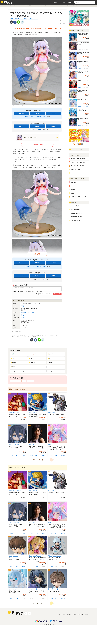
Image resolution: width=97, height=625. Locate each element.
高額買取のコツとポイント (77, 213)
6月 (42, 367)
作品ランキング (74, 155)
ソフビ (14, 589)
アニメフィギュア (23, 18)
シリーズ (13, 358)
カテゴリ (51, 354)
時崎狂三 (73, 189)
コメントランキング (75, 149)
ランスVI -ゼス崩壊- (75, 169)
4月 (23, 367)
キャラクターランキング (76, 179)
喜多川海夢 (73, 182)
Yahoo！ (33, 116)
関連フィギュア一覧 (37, 460)
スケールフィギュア (33, 18)
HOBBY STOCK (30, 381)
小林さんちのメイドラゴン (22, 5)
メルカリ (21, 126)
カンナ (41, 5)
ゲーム (14, 412)
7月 (51, 367)
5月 (32, 367)
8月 (60, 367)
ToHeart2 (73, 173)
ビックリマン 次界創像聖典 (77, 166)
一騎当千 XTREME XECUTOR (78, 162)
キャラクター (52, 358)
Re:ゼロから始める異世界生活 (78, 158)
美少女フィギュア (14, 18)
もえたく (40, 129)
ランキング (32, 354)
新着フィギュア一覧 (17, 467)
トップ (9, 5)
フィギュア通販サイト (76, 206)
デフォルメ (19, 444)
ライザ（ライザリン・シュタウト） (79, 196)
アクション (19, 412)
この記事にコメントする (37, 144)
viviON (44, 116)
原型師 (50, 362)
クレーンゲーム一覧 (75, 220)
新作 (12, 354)
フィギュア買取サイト (76, 209)
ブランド (32, 362)
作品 (31, 358)
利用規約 (87, 614)
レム (72, 186)
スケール (54, 412)
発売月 (13, 371)
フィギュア (54, 2)
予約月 (13, 367)
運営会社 (74, 614)
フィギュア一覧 (37, 603)
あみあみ (21, 113)
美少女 (10, 412)
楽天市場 (39, 116)
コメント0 (63, 20)
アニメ (30, 412)
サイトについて (62, 614)
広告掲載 (69, 614)
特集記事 (72, 202)
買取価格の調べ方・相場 (76, 216)
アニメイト (37, 113)
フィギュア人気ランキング (77, 30)
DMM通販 (53, 113)
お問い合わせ (81, 614)
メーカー (13, 362)
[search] (93, 2)
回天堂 (22, 306)
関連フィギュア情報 (17, 389)
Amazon (27, 116)
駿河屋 (53, 126)
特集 (69, 2)
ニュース (62, 2)
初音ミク (73, 193)
